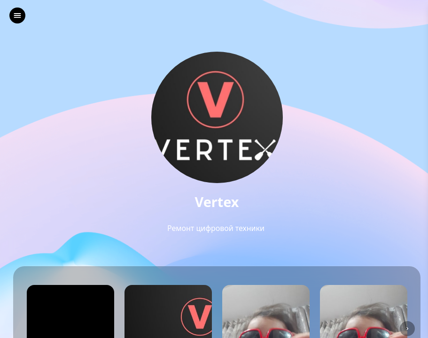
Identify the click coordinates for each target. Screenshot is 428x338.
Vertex (217, 202)
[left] (17, 15)
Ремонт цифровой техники (216, 228)
